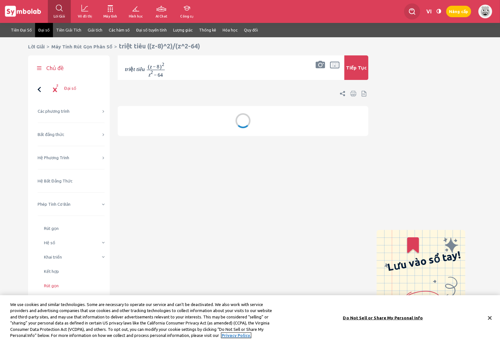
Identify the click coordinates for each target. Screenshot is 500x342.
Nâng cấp (458, 11)
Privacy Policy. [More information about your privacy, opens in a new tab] (236, 336)
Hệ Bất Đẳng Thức (55, 181)
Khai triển (53, 257)
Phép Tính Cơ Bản (54, 204)
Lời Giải (36, 46)
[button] (320, 72)
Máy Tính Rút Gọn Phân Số (81, 46)
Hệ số (49, 242)
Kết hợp (51, 271)
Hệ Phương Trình (53, 157)
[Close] (490, 319)
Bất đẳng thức (51, 134)
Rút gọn (51, 228)
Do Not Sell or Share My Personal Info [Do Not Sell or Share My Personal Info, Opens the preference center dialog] (383, 318)
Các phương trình (54, 111)
